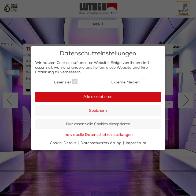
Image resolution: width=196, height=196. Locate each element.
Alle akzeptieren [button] (98, 96)
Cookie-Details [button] (63, 143)
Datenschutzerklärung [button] (101, 143)
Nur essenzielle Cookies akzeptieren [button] (98, 124)
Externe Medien (128, 81)
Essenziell (65, 81)
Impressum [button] (136, 143)
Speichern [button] (98, 110)
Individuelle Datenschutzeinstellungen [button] (98, 134)
